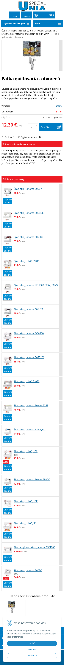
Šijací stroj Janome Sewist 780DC (32, 479)
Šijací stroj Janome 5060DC (29, 213)
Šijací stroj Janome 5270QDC (29, 429)
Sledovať (7, 137)
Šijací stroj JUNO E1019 (26, 261)
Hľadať (14, 17)
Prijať (32, 643)
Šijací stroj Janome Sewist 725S (31, 405)
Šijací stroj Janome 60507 (28, 189)
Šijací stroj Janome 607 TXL (29, 237)
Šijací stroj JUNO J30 (25, 523)
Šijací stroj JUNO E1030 (26, 381)
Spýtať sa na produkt (29, 137)
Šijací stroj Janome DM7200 (29, 357)
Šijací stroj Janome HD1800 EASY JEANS (36, 285)
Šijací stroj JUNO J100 (25, 451)
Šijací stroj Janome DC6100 (29, 333)
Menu (38, 23)
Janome (58, 105)
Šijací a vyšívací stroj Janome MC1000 (34, 547)
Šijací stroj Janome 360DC (28, 570)
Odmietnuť (32, 655)
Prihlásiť (26, 17)
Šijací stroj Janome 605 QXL (29, 309)
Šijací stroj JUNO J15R (26, 501)
